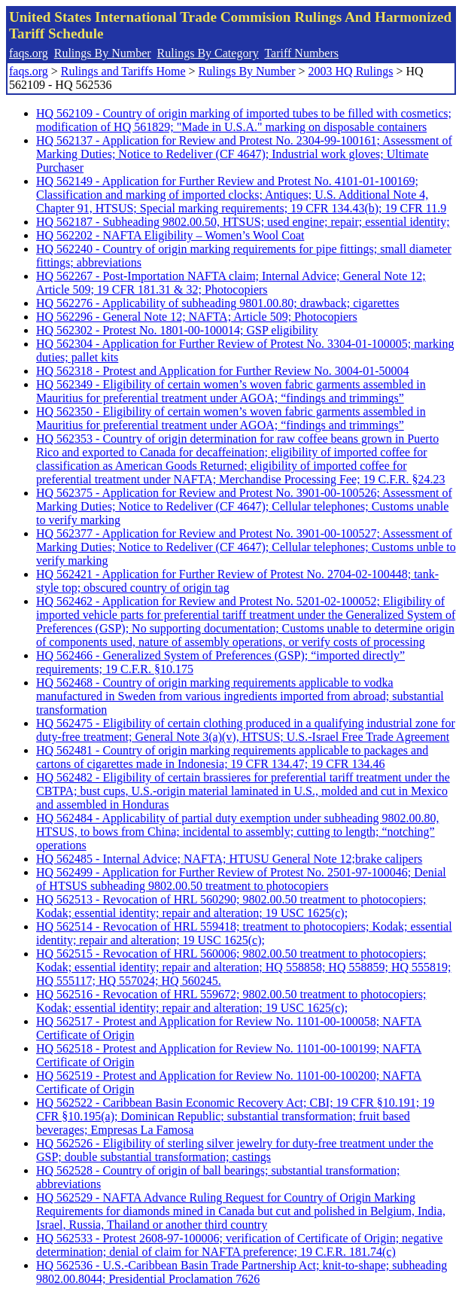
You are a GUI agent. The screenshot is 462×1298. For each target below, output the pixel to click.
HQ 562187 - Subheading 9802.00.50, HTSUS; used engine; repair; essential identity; (243, 221)
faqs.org (28, 53)
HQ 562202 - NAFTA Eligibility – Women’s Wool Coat (170, 235)
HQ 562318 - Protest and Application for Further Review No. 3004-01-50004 (222, 370)
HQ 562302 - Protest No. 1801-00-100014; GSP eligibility (177, 330)
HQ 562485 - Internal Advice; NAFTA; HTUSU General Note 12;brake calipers (229, 858)
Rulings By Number (102, 53)
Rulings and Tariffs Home (123, 71)
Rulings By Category (208, 53)
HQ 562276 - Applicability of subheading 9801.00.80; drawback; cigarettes (218, 303)
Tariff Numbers (301, 53)
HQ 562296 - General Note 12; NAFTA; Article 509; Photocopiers (196, 316)
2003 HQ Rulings (351, 71)
